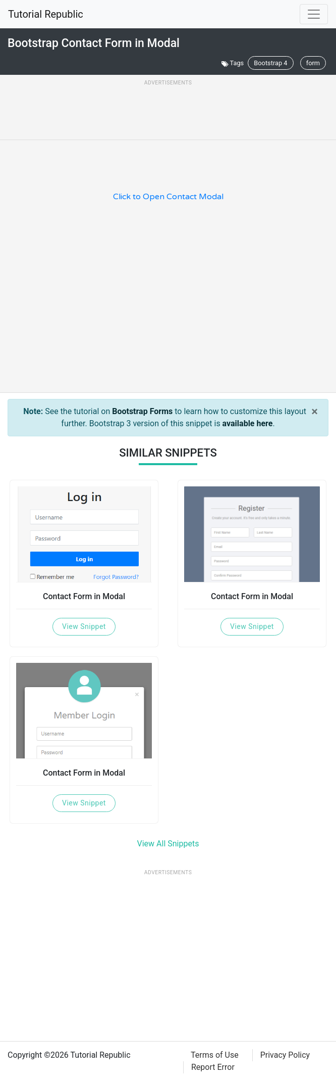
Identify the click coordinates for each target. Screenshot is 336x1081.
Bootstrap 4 (270, 63)
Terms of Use (215, 1055)
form (313, 63)
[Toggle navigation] (314, 14)
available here (247, 423)
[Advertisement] (168, 112)
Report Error (213, 1067)
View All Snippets (168, 843)
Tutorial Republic (45, 14)
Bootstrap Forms (142, 411)
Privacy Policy (285, 1055)
